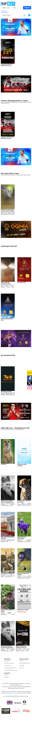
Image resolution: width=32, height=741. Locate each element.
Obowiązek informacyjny (11, 670)
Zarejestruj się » (4, 11)
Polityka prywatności (10, 668)
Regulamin (7, 661)
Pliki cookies (8, 665)
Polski (6, 675)
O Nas (21, 661)
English (7, 677)
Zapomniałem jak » (5, 12)
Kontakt (22, 665)
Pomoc (22, 668)
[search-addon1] (12, 15)
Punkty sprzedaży (9, 663)
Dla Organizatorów (25, 663)
